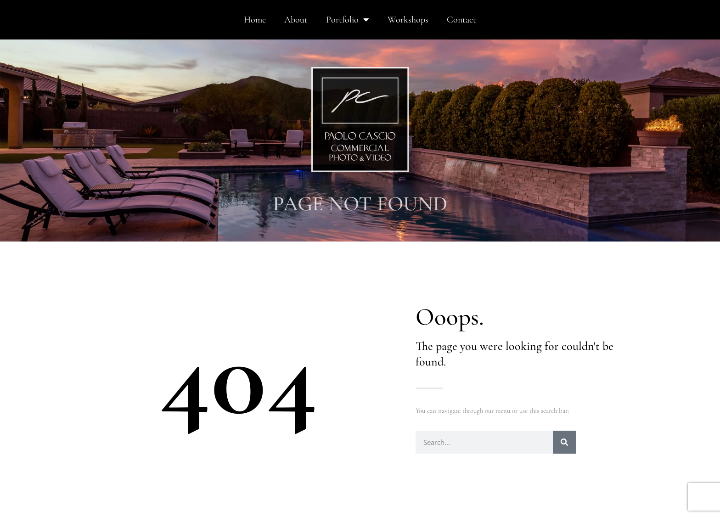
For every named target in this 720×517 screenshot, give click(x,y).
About (296, 19)
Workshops (408, 19)
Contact (461, 19)
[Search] (564, 442)
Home (255, 19)
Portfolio (347, 20)
